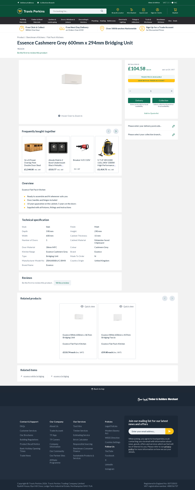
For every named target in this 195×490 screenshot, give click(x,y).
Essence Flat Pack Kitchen (70, 191)
